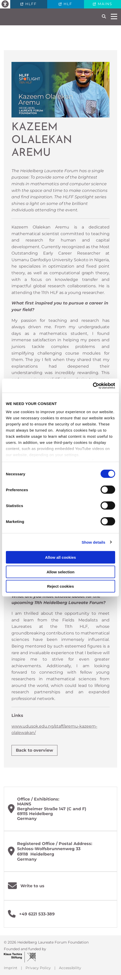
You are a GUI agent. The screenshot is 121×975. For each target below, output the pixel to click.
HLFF (30, 4)
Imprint (10, 968)
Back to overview (34, 750)
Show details (93, 542)
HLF (67, 4)
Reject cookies (60, 586)
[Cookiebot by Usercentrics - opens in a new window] (92, 385)
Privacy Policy (38, 968)
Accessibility (70, 968)
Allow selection (60, 571)
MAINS (104, 4)
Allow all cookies (60, 557)
